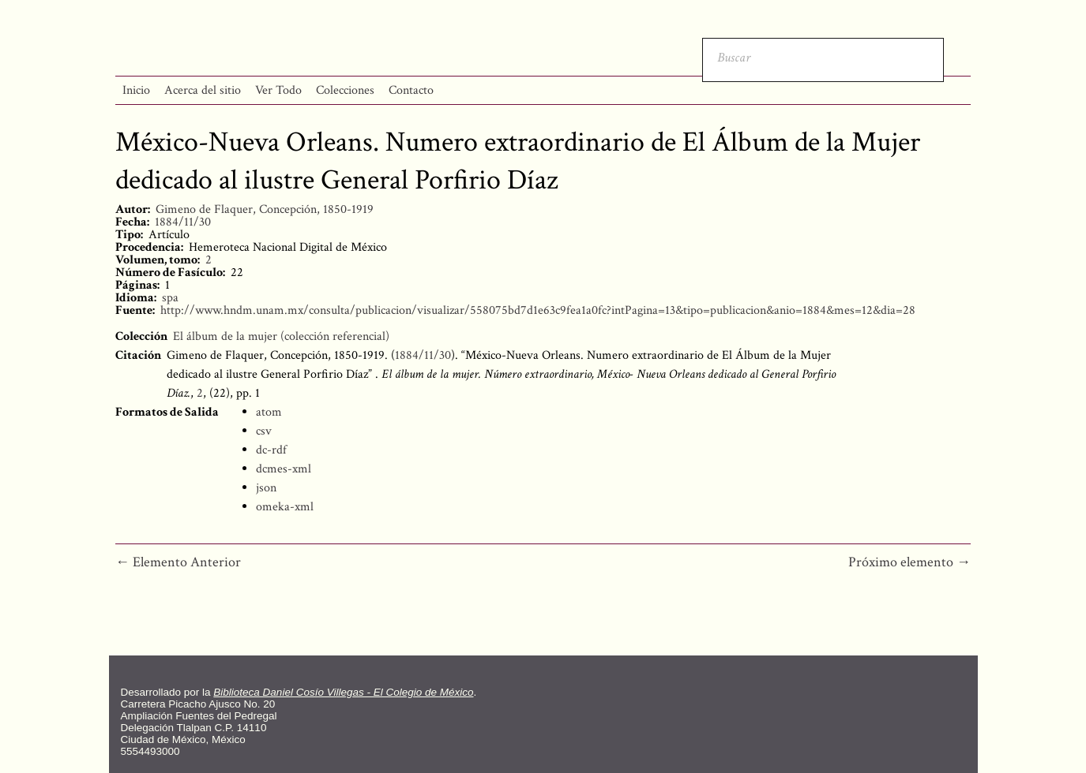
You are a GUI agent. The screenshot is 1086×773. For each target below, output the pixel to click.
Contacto (411, 90)
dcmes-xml (283, 469)
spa (170, 297)
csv (264, 431)
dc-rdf (271, 450)
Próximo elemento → (909, 562)
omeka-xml (285, 507)
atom (269, 412)
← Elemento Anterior (178, 562)
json (266, 488)
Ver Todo (278, 90)
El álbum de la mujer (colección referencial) (281, 336)
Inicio (136, 90)
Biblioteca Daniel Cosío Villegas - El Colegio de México (343, 692)
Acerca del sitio (202, 90)
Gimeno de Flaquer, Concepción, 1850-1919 (265, 209)
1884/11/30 (183, 222)
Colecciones (345, 90)
